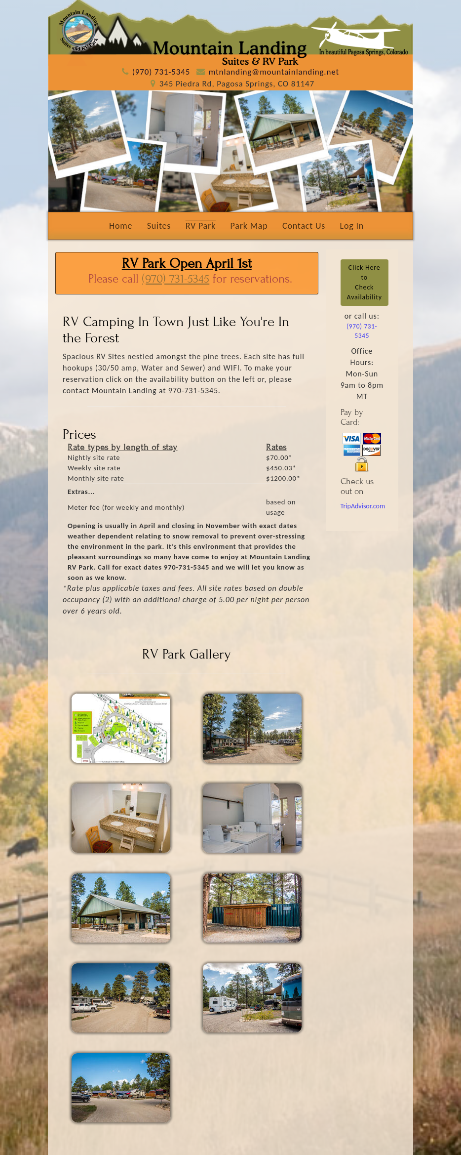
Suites (159, 225)
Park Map (249, 225)
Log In (352, 225)
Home (120, 225)
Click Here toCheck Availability (364, 282)
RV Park (201, 225)
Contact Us (303, 225)
